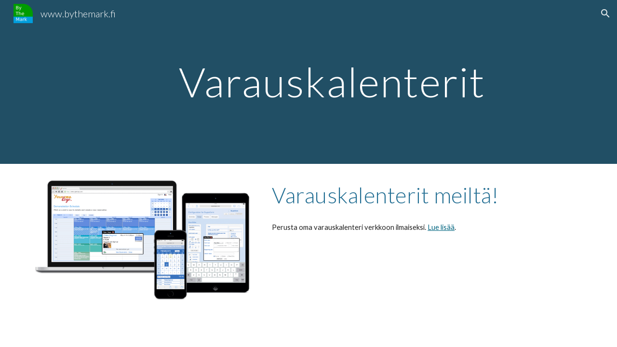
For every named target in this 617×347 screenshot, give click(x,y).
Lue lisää (441, 227)
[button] (605, 13)
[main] (332, 81)
